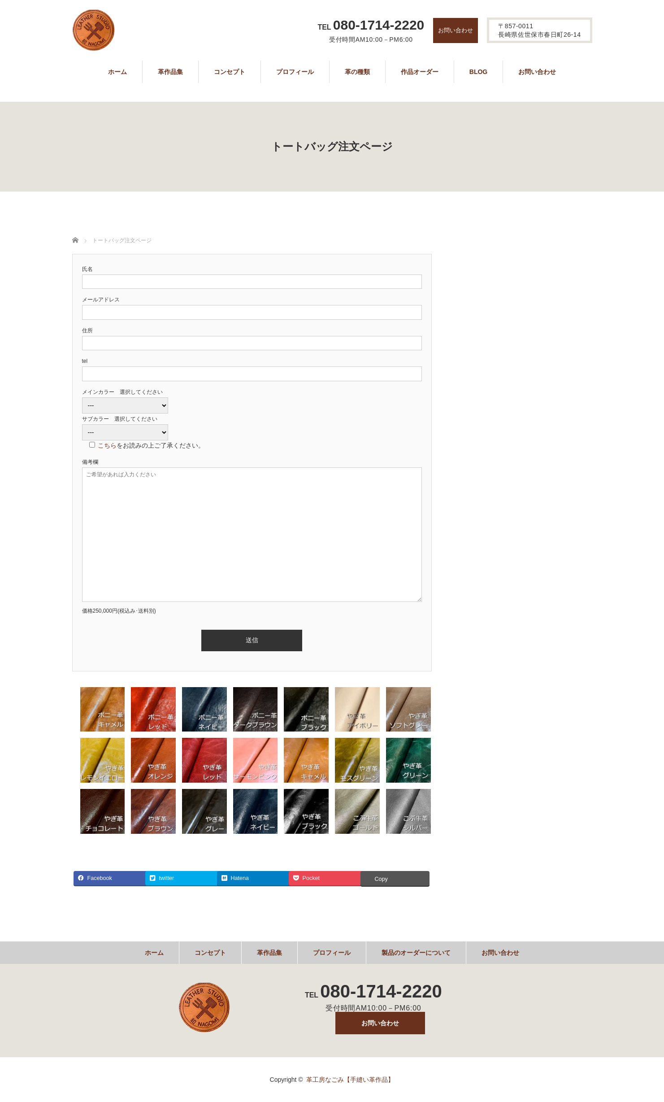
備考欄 (90, 462)
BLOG (478, 71)
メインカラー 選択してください (122, 392)
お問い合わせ (455, 30)
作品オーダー (419, 71)
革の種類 (357, 71)
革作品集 (170, 71)
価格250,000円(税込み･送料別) (119, 611)
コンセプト (229, 71)
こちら (107, 445)
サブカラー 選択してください (119, 419)
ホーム (117, 71)
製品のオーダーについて (416, 952)
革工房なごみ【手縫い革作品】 (350, 1079)
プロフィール (295, 71)
